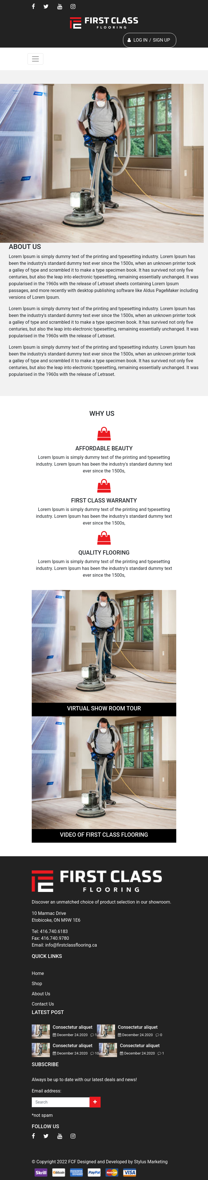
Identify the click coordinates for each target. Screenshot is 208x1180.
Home (38, 973)
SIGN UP (161, 40)
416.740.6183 (54, 931)
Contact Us (43, 1004)
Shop (37, 983)
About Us (41, 993)
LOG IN (140, 40)
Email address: (46, 1091)
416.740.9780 (55, 938)
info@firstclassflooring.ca (71, 945)
